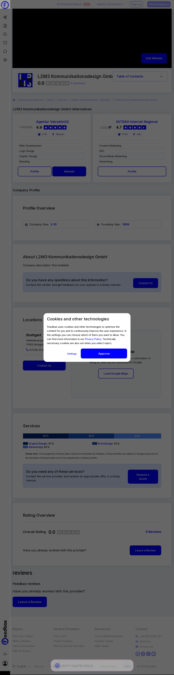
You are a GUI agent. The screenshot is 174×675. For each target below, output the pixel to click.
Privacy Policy (93, 339)
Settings (72, 353)
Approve (104, 353)
